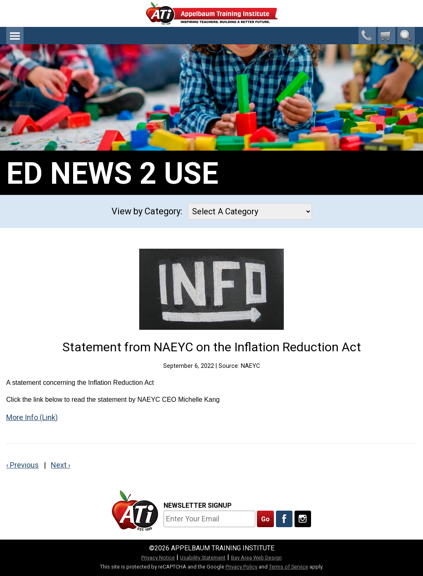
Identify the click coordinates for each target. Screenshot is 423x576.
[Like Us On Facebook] (284, 519)
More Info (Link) (32, 417)
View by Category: (147, 211)
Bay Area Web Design (256, 557)
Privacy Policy (241, 567)
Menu (15, 35)
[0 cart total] (386, 35)
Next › (60, 465)
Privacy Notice (158, 557)
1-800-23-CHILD (367, 35)
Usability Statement (203, 557)
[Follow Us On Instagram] (303, 519)
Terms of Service (288, 567)
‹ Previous (22, 465)
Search (406, 35)
